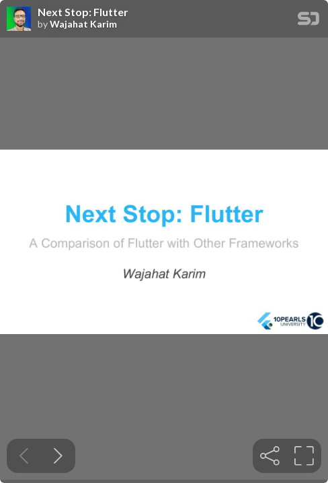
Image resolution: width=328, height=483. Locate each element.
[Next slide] (58, 456)
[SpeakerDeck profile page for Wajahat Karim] (19, 19)
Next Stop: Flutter (83, 12)
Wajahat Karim (83, 24)
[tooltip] (270, 456)
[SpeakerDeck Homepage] (308, 21)
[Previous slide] (24, 456)
